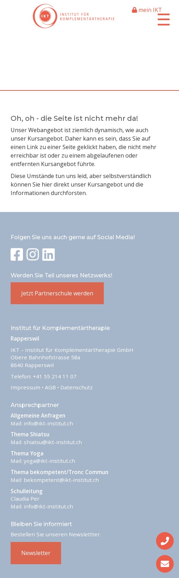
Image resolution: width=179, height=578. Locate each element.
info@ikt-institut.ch (48, 423)
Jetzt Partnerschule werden (57, 293)
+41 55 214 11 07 (55, 376)
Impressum (25, 387)
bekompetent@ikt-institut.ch (61, 479)
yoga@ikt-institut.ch (49, 460)
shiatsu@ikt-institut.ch (53, 442)
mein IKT (147, 10)
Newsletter (35, 553)
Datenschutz (76, 387)
